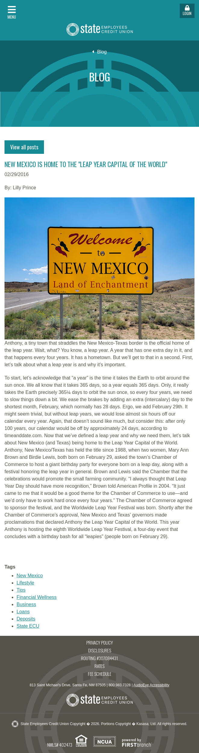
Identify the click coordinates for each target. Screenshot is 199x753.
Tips (21, 590)
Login (187, 10)
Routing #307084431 (99, 658)
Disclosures (99, 650)
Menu (12, 12)
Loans (23, 611)
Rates (99, 666)
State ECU (28, 626)
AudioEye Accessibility (151, 685)
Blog (102, 51)
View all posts (24, 147)
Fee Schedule (99, 673)
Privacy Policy (99, 642)
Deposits (26, 618)
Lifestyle (25, 582)
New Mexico (30, 575)
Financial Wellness (37, 597)
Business (26, 604)
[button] (50, 11)
